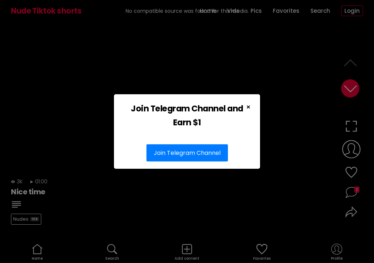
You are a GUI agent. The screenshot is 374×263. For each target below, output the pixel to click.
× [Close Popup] (248, 107)
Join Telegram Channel (187, 153)
